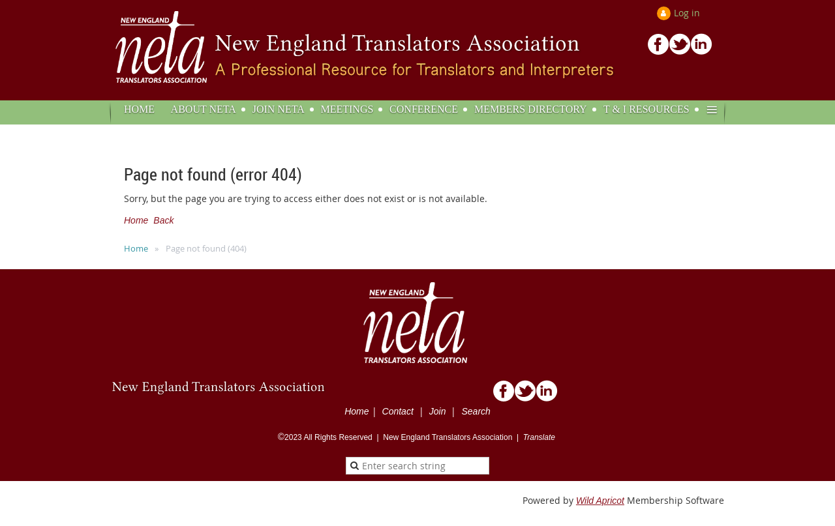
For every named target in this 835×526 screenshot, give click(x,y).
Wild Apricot (600, 500)
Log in (687, 13)
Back (163, 220)
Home (136, 220)
